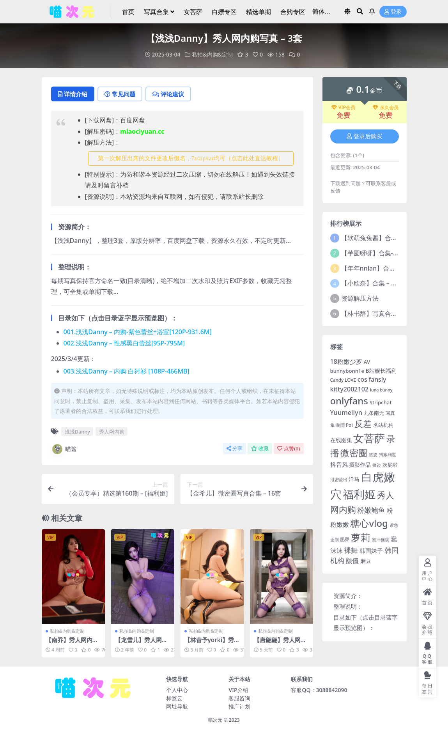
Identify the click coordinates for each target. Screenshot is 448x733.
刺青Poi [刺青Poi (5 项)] (344, 425)
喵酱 (64, 449)
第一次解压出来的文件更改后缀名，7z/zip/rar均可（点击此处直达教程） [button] (191, 158)
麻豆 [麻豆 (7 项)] (365, 561)
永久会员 (385, 107)
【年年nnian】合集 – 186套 (380, 268)
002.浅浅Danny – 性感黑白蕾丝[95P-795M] (124, 343)
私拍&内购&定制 (212, 54)
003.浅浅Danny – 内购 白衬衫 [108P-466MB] (126, 371)
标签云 (174, 698)
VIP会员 (343, 107)
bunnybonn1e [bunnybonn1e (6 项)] (347, 370)
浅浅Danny (77, 431)
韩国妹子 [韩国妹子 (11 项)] (371, 551)
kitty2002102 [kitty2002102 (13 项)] (349, 389)
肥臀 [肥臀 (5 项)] (344, 539)
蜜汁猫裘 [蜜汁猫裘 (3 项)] (380, 539)
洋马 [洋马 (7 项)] (354, 479)
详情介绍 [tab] (72, 94)
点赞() (288, 448)
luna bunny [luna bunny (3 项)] (381, 390)
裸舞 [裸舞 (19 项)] (351, 550)
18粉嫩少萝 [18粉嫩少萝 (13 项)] (346, 361)
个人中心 (177, 690)
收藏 (260, 448)
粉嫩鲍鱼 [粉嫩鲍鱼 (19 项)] (371, 510)
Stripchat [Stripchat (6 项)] (381, 402)
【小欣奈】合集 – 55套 (373, 283)
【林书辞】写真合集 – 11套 (379, 313)
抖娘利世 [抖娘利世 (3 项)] (387, 454)
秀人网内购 (111, 431)
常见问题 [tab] (119, 94)
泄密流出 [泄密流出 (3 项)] (338, 479)
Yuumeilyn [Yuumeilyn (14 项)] (346, 412)
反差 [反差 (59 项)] (363, 424)
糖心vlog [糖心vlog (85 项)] (369, 523)
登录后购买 (364, 136)
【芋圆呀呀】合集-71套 (373, 253)
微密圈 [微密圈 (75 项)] (353, 452)
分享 (235, 448)
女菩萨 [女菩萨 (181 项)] (369, 438)
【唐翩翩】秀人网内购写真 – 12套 (280, 643)
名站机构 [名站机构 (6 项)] (383, 424)
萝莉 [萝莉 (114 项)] (360, 537)
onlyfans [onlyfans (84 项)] (349, 400)
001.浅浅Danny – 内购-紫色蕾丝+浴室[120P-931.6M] (138, 332)
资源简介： (348, 596)
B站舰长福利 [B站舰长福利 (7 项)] (381, 370)
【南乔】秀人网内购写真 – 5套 (72, 643)
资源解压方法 (360, 298)
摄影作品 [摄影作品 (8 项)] (360, 464)
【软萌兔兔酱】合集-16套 (377, 238)
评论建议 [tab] (168, 94)
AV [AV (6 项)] (367, 361)
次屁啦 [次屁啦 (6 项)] (390, 464)
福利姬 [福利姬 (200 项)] (359, 494)
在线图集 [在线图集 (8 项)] (341, 440)
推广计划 (239, 706)
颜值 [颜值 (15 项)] (352, 560)
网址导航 (177, 706)
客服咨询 (239, 698)
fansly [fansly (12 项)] (377, 379)
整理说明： (348, 606)
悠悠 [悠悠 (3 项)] (373, 454)
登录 (393, 12)
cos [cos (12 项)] (362, 379)
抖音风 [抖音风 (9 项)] (339, 464)
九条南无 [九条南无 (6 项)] (374, 412)
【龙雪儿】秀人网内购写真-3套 (141, 643)
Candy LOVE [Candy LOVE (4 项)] (343, 380)
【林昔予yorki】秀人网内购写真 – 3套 (209, 643)
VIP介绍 (238, 690)
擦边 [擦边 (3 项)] (376, 465)
